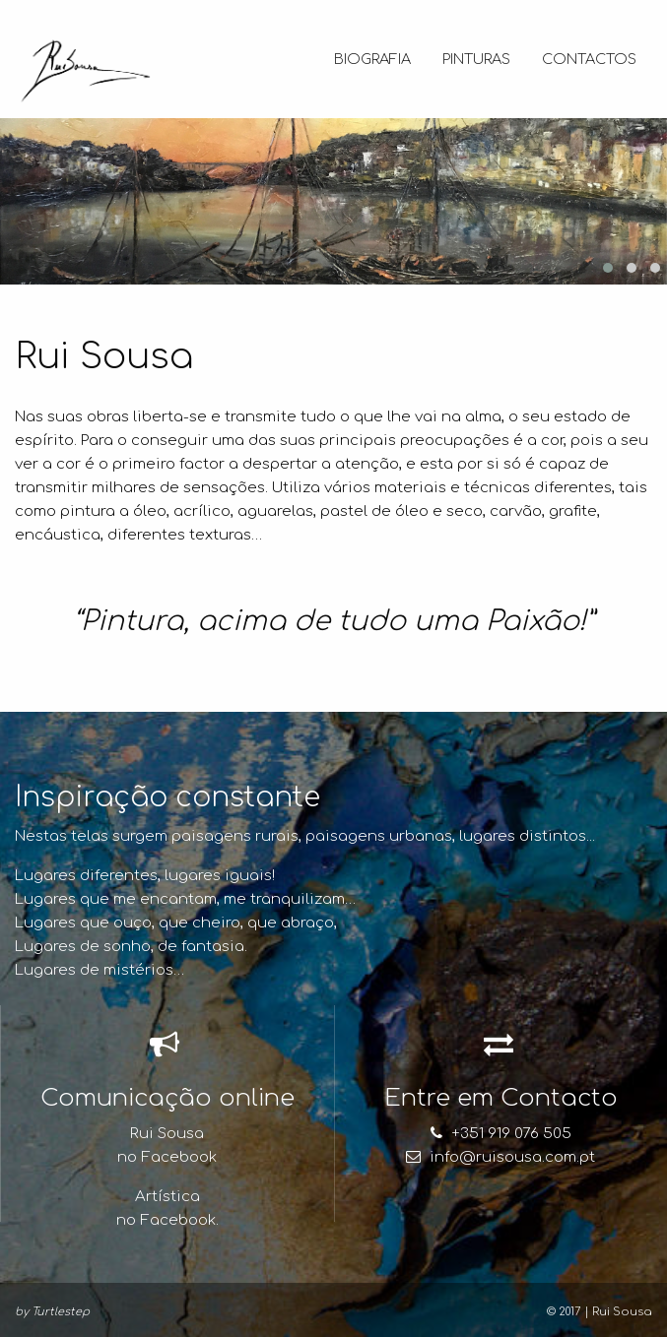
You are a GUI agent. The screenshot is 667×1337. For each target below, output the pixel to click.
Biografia (372, 59)
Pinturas (476, 59)
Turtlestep (61, 1311)
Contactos (589, 59)
